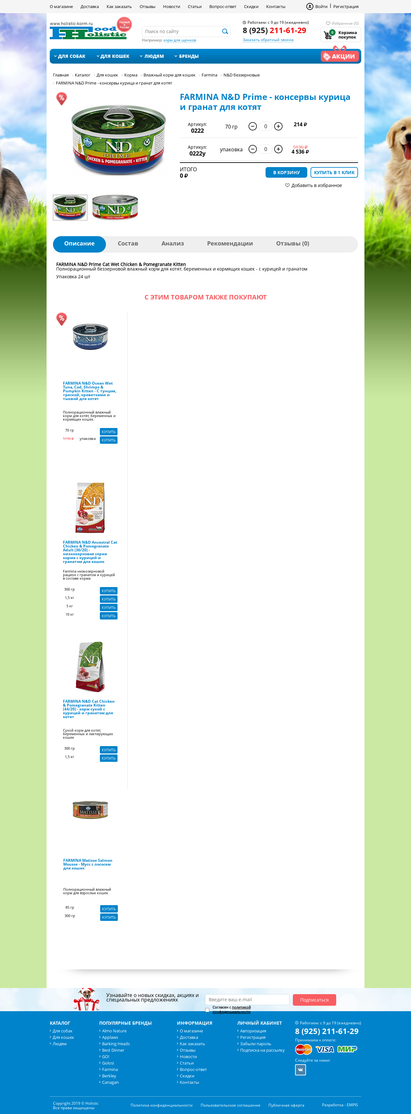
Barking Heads (116, 1044)
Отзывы (147, 6)
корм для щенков (179, 40)
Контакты (275, 6)
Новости (171, 6)
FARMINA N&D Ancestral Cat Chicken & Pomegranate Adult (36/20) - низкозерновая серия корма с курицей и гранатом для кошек (90, 552)
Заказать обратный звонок (268, 39)
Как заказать (119, 6)
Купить (109, 431)
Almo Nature (114, 1031)
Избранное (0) (345, 23)
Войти (321, 6)
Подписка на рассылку (262, 1050)
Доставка (90, 6)
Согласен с (232, 1009)
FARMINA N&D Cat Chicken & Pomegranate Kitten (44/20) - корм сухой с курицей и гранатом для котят (89, 709)
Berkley (109, 1076)
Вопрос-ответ (222, 6)
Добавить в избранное (317, 185)
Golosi (108, 1063)
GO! (105, 1056)
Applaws (110, 1037)
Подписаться (314, 1000)
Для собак (71, 56)
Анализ (173, 243)
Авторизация (253, 1031)
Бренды (189, 56)
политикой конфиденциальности (232, 1009)
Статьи (195, 6)
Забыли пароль (255, 1044)
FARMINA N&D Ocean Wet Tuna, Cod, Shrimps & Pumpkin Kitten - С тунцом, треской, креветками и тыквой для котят (89, 391)
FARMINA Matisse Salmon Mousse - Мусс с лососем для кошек (87, 865)
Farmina (110, 1069)
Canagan (110, 1082)
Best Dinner (113, 1050)
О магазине (61, 6)
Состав (128, 243)
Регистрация (346, 6)
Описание (79, 243)
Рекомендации (230, 243)
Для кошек (115, 56)
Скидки (251, 6)
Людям (154, 56)
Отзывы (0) (292, 243)
